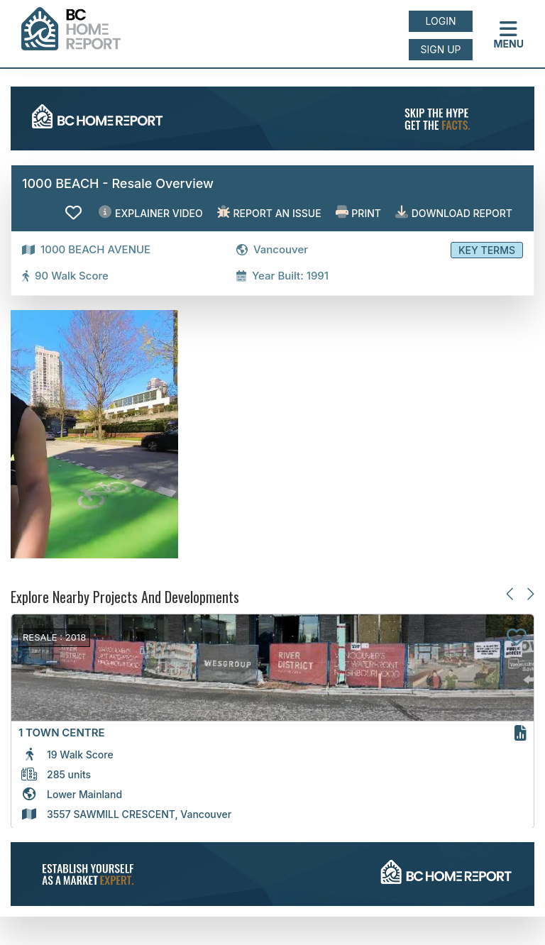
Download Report (453, 212)
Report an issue (269, 212)
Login (441, 21)
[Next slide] (529, 594)
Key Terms (486, 250)
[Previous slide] (510, 594)
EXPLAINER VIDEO (150, 212)
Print (358, 212)
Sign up (440, 49)
